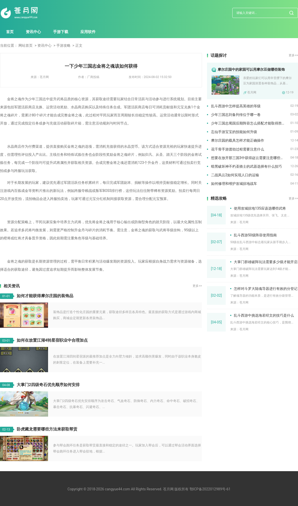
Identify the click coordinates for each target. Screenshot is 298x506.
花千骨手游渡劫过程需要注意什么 (237, 149)
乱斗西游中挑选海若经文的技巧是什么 (264, 315)
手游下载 (60, 32)
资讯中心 (33, 32)
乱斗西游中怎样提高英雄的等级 (236, 106)
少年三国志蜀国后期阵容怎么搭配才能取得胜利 (248, 123)
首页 (10, 32)
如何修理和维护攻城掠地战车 (234, 184)
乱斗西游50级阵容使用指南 (255, 235)
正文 (78, 45)
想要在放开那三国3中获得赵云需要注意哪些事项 (249, 158)
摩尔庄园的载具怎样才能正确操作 (237, 140)
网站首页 (25, 45)
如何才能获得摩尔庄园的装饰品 (45, 295)
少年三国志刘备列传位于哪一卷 (236, 115)
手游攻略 (63, 45)
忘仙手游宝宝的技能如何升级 (234, 132)
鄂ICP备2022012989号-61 (210, 489)
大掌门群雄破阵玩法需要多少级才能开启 (265, 262)
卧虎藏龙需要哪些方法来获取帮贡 (47, 429)
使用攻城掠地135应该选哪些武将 (260, 208)
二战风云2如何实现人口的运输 (235, 175)
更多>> (197, 286)
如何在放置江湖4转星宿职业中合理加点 (52, 340)
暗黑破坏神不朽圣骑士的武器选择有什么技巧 (246, 166)
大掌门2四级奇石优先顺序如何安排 (48, 384)
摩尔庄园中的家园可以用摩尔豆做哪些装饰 (251, 69)
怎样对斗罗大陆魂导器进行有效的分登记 (265, 289)
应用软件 (88, 32)
